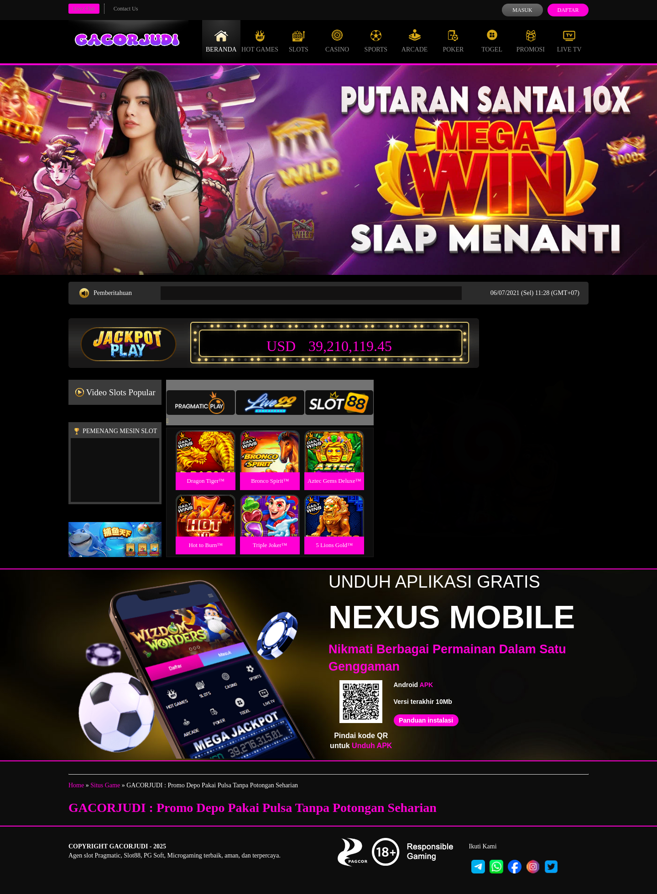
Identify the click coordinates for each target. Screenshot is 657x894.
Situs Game (105, 785)
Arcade (415, 41)
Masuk (522, 10)
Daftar (568, 10)
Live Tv (569, 41)
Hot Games (259, 41)
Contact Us (126, 8)
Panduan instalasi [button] (426, 720)
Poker (453, 41)
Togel (491, 41)
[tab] (201, 402)
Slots (298, 41)
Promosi (530, 41)
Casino (337, 41)
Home (76, 785)
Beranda (221, 41)
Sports (376, 41)
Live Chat (84, 8)
